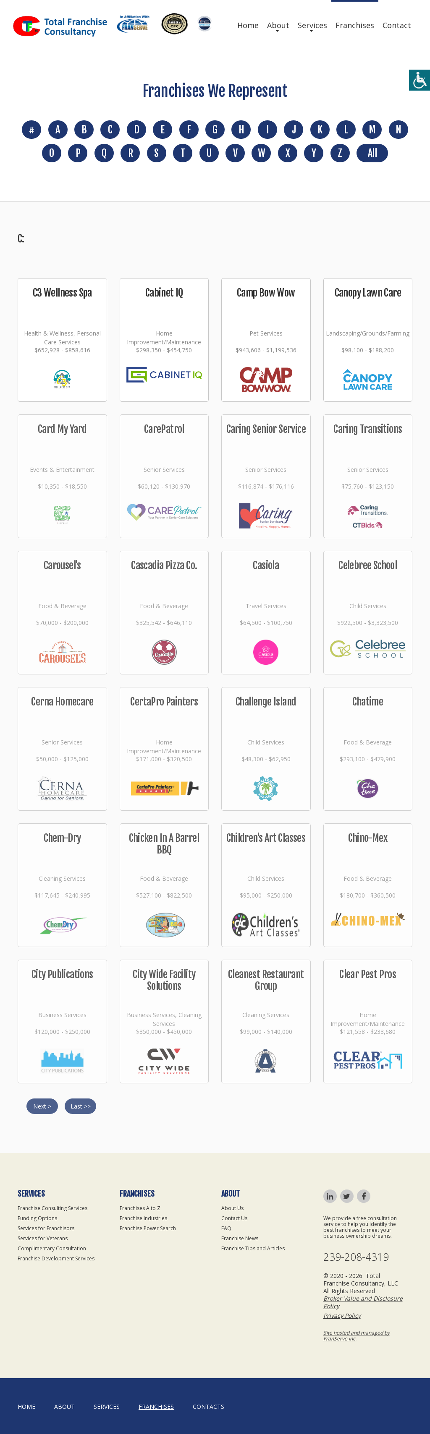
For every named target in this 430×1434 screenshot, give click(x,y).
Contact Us (234, 1218)
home (26, 1407)
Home (248, 25)
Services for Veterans (43, 1238)
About (278, 25)
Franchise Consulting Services (52, 1208)
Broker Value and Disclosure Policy (363, 1302)
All (372, 153)
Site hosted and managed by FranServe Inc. (356, 1335)
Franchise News (239, 1238)
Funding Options (37, 1218)
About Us (232, 1208)
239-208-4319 (356, 1257)
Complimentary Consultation (52, 1248)
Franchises (355, 25)
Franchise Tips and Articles (253, 1248)
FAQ (226, 1228)
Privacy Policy (342, 1315)
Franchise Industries (143, 1218)
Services (312, 25)
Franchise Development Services (56, 1258)
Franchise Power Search (148, 1228)
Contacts (208, 1407)
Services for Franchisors (46, 1228)
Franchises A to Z (140, 1208)
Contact (397, 25)
